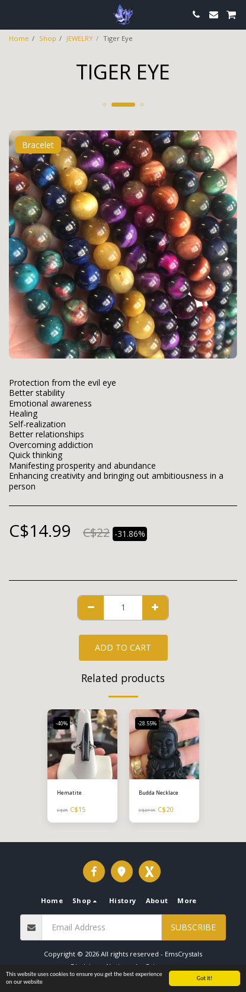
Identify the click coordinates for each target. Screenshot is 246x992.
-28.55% (147, 723)
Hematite (69, 792)
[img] (82, 744)
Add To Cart (123, 647)
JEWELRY (79, 38)
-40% (62, 723)
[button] (13, 14)
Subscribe (193, 927)
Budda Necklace (158, 792)
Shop (47, 38)
